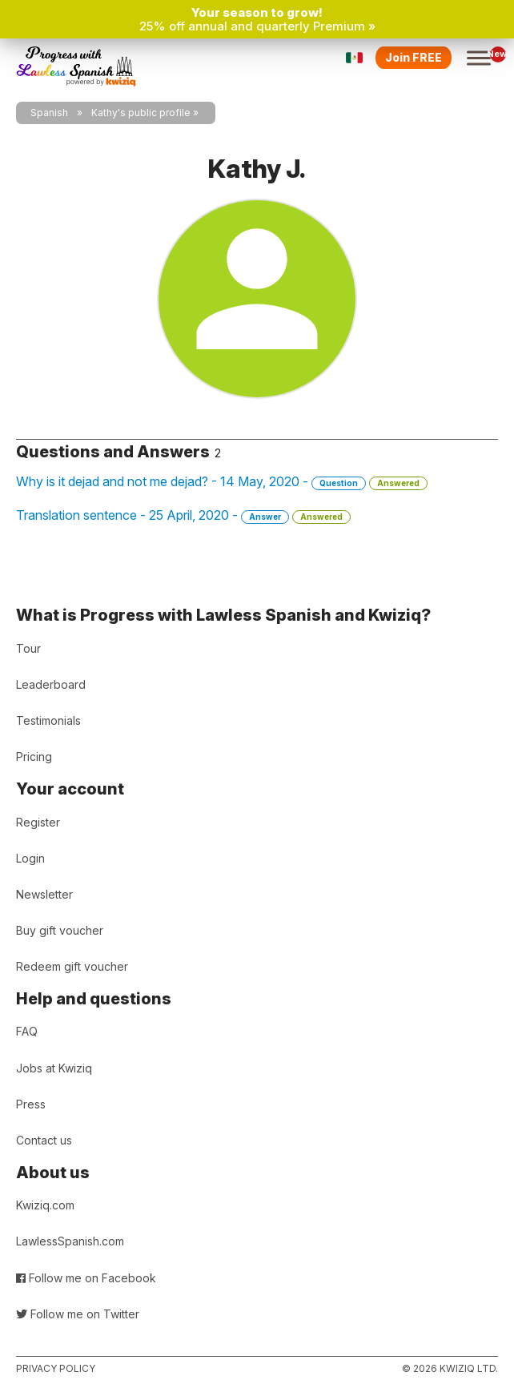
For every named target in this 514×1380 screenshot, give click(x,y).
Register (38, 822)
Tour (28, 648)
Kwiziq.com (45, 1205)
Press (31, 1104)
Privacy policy (55, 1368)
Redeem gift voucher (72, 966)
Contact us (44, 1140)
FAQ (27, 1031)
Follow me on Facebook (86, 1278)
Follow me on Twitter (77, 1314)
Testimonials (48, 720)
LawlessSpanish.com (70, 1241)
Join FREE (413, 57)
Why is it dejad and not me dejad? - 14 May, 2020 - (222, 481)
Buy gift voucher (59, 930)
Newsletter (44, 894)
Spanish (49, 113)
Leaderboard (51, 684)
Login (30, 858)
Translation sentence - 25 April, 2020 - (183, 515)
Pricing (34, 756)
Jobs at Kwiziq (54, 1068)
